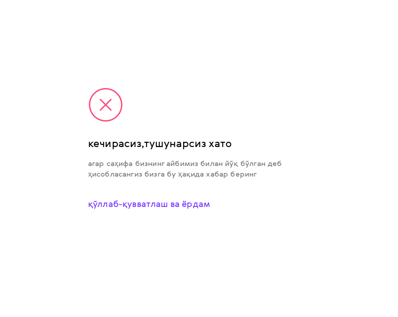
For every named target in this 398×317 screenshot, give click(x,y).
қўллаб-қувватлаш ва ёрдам (149, 204)
